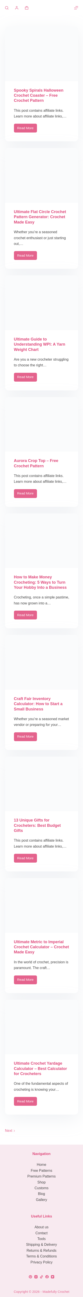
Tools (41, 1239)
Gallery (41, 1200)
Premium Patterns (41, 1176)
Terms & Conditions (41, 1256)
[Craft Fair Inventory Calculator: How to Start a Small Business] (41, 662)
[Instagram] (36, 1276)
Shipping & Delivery (41, 1244)
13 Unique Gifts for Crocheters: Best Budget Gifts (37, 825)
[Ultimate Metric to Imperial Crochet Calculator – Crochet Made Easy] (41, 905)
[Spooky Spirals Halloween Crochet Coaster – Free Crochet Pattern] (41, 54)
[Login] (16, 7)
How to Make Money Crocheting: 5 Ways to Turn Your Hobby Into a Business (40, 582)
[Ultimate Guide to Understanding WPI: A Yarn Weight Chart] (41, 302)
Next (10, 1130)
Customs (41, 1188)
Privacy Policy (42, 1262)
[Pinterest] (30, 1276)
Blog (41, 1194)
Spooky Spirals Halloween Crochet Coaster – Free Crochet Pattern (39, 95)
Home (41, 1164)
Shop (41, 1182)
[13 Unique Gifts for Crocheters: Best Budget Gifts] (41, 784)
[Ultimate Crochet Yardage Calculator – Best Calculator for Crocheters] (41, 1027)
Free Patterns (41, 1170)
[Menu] (76, 8)
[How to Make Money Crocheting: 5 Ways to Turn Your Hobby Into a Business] (41, 540)
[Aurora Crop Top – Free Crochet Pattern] (41, 424)
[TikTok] (41, 1276)
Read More (27, 129)
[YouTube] (52, 1276)
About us (41, 1227)
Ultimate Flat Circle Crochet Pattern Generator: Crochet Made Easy (40, 217)
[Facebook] (47, 1276)
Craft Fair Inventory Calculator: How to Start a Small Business (38, 704)
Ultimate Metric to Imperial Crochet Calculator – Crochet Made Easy (41, 947)
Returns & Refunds (41, 1250)
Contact (41, 1233)
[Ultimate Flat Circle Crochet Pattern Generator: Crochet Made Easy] (41, 175)
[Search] (6, 7)
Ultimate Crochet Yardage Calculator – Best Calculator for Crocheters (40, 1068)
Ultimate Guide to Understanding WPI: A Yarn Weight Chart (39, 344)
